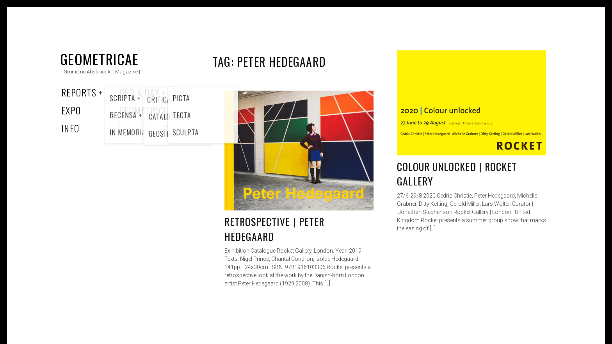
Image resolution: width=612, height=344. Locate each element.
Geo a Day (139, 92)
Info (70, 128)
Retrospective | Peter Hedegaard (274, 229)
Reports (78, 92)
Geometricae (99, 58)
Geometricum (147, 110)
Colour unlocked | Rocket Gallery (457, 174)
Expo (71, 110)
